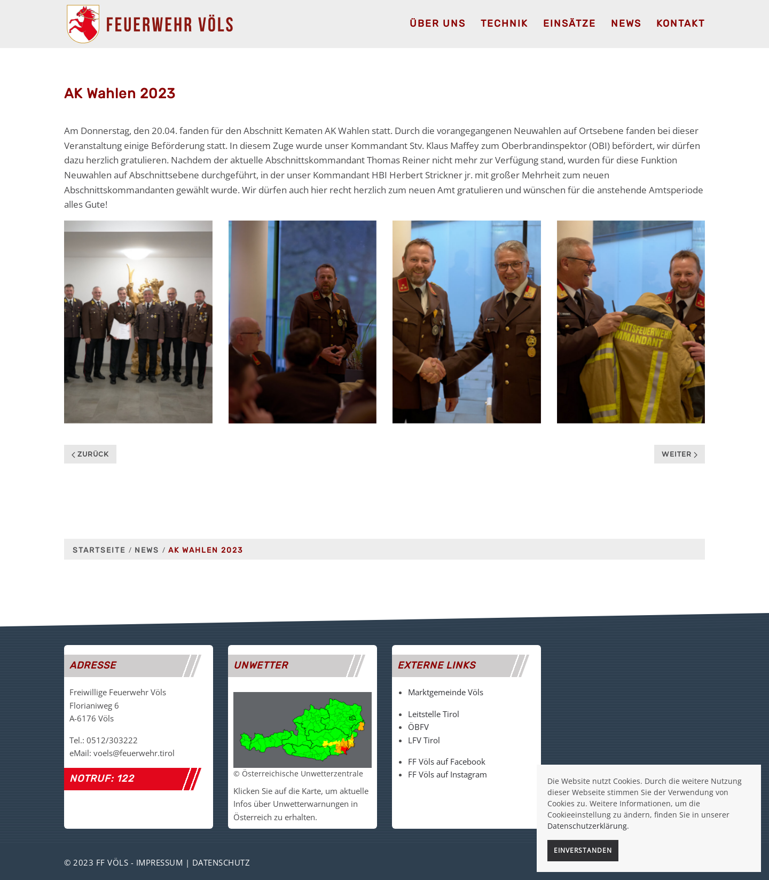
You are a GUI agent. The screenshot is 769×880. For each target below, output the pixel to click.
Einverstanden (583, 850)
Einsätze (569, 23)
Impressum (159, 862)
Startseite (99, 550)
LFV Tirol (424, 740)
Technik (504, 23)
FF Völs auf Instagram (447, 774)
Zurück (90, 454)
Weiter (679, 454)
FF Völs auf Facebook (446, 761)
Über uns (438, 23)
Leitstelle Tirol (433, 714)
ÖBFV (418, 726)
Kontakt (680, 23)
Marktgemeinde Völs (445, 692)
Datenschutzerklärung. (588, 826)
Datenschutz (221, 862)
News (626, 23)
